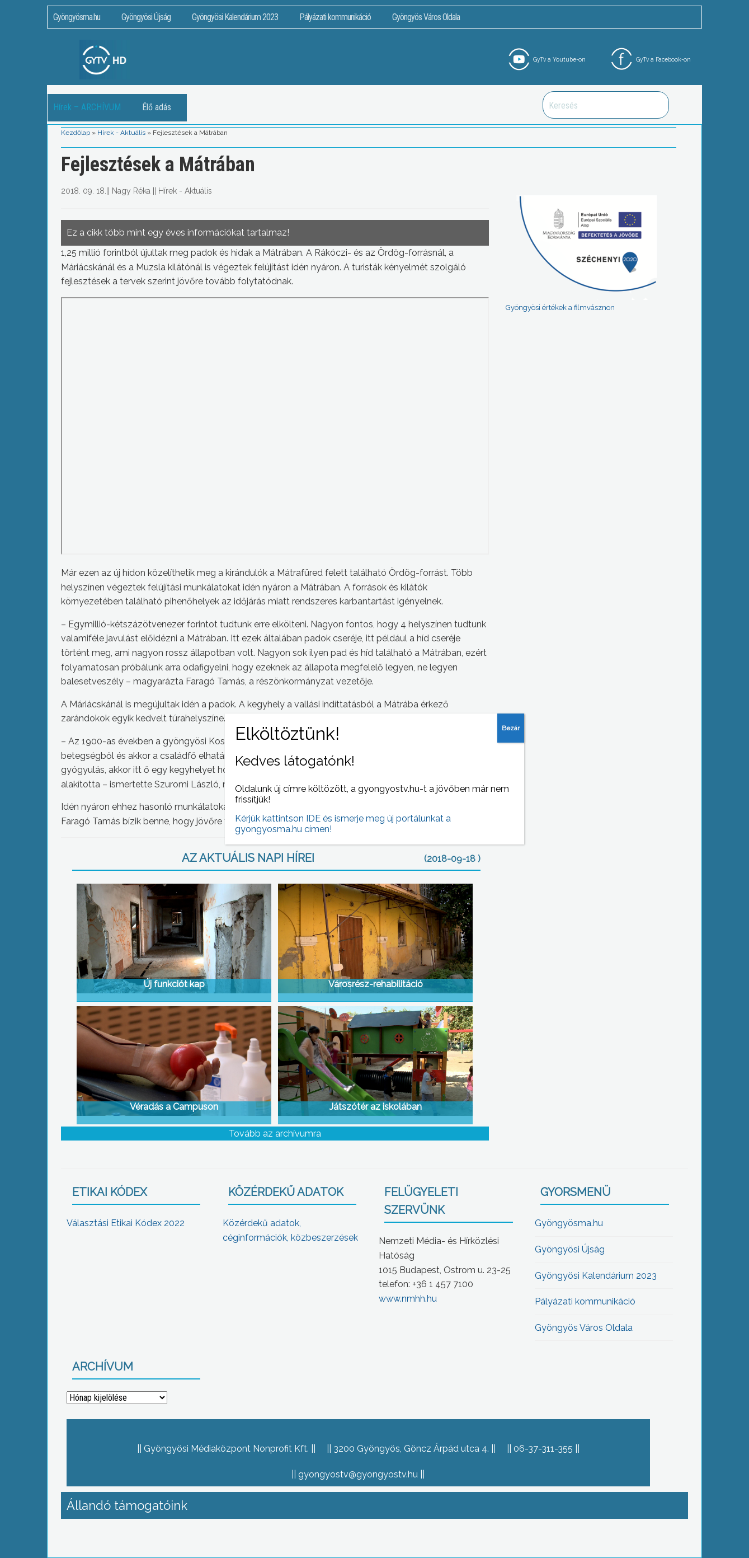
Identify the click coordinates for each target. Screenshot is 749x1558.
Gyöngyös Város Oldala (426, 17)
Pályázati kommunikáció (335, 17)
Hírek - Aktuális (121, 133)
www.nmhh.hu (408, 1298)
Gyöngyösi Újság (146, 17)
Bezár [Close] (511, 728)
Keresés (654, 104)
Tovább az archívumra (275, 1133)
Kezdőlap (75, 133)
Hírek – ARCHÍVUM (87, 107)
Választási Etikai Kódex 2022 (126, 1223)
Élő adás (156, 107)
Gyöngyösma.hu (76, 17)
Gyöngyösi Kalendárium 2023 (235, 17)
